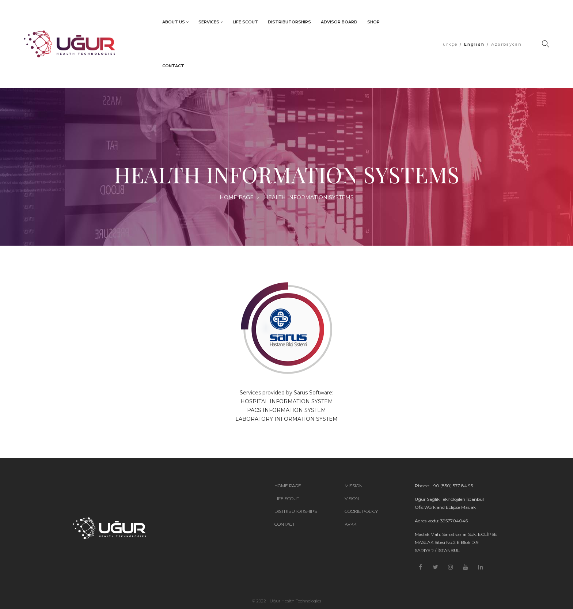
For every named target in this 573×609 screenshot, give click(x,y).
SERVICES (210, 21)
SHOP (373, 21)
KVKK (350, 524)
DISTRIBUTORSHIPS (289, 21)
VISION (352, 498)
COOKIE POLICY (361, 511)
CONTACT (173, 65)
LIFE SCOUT (245, 21)
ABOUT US (175, 21)
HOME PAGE (237, 197)
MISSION (354, 486)
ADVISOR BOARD (339, 21)
